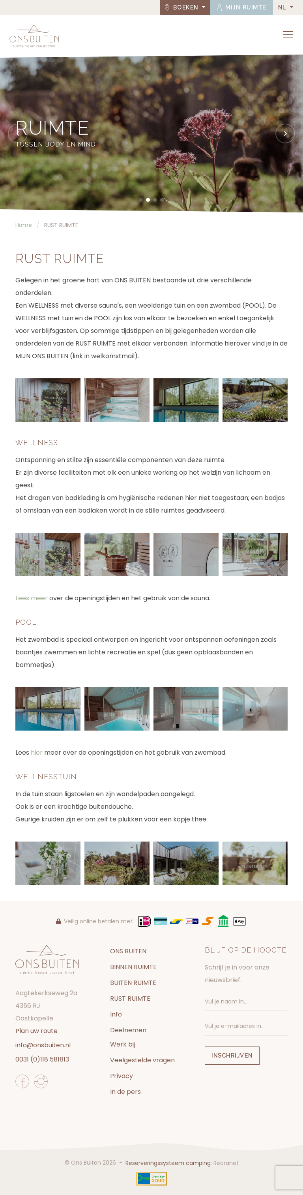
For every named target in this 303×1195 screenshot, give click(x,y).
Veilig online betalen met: (95, 921)
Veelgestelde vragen (142, 1060)
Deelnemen (128, 1030)
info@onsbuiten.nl (43, 1045)
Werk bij (122, 1044)
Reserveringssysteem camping (168, 1163)
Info (116, 1014)
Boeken (183, 7)
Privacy (121, 1075)
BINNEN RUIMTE (133, 966)
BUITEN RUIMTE (133, 982)
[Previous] (18, 133)
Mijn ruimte (241, 7)
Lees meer (32, 598)
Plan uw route (36, 1030)
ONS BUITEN (128, 951)
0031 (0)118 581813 (42, 1059)
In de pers (125, 1091)
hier (37, 752)
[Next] (285, 133)
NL (283, 7)
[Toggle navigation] (288, 35)
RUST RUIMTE (130, 998)
